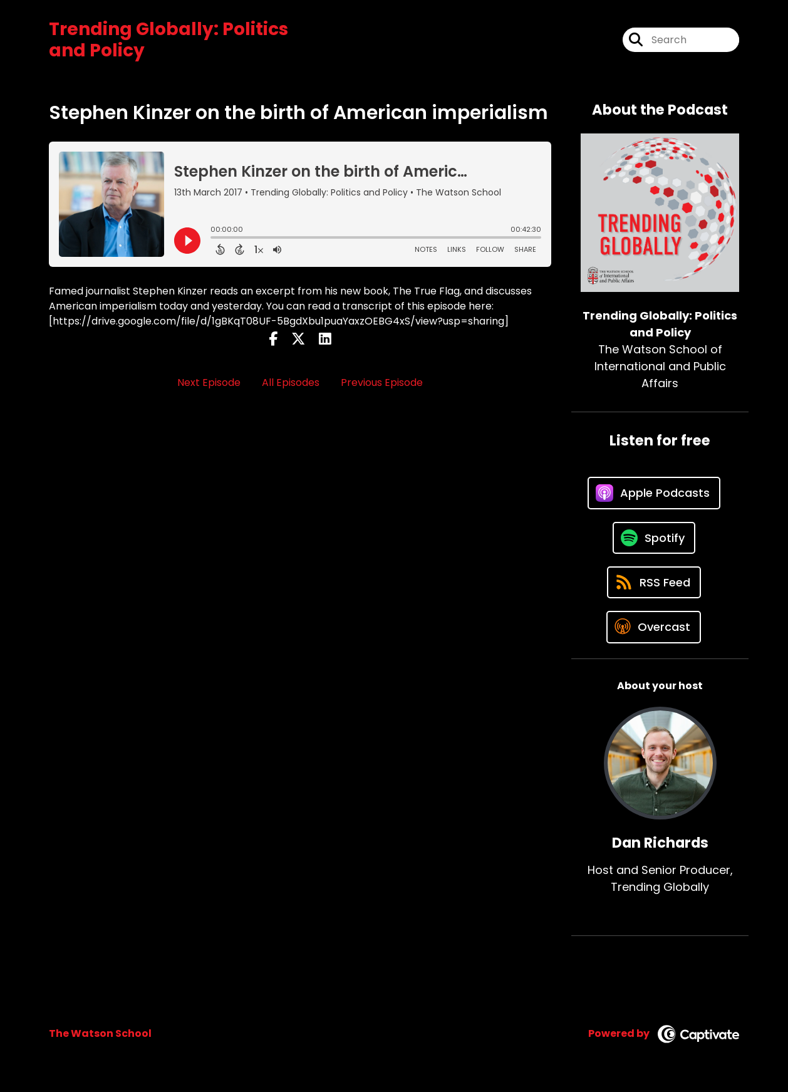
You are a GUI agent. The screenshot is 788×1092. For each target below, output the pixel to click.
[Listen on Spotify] (654, 538)
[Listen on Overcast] (653, 627)
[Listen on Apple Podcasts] (654, 493)
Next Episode (209, 382)
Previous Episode (382, 382)
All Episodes (290, 382)
